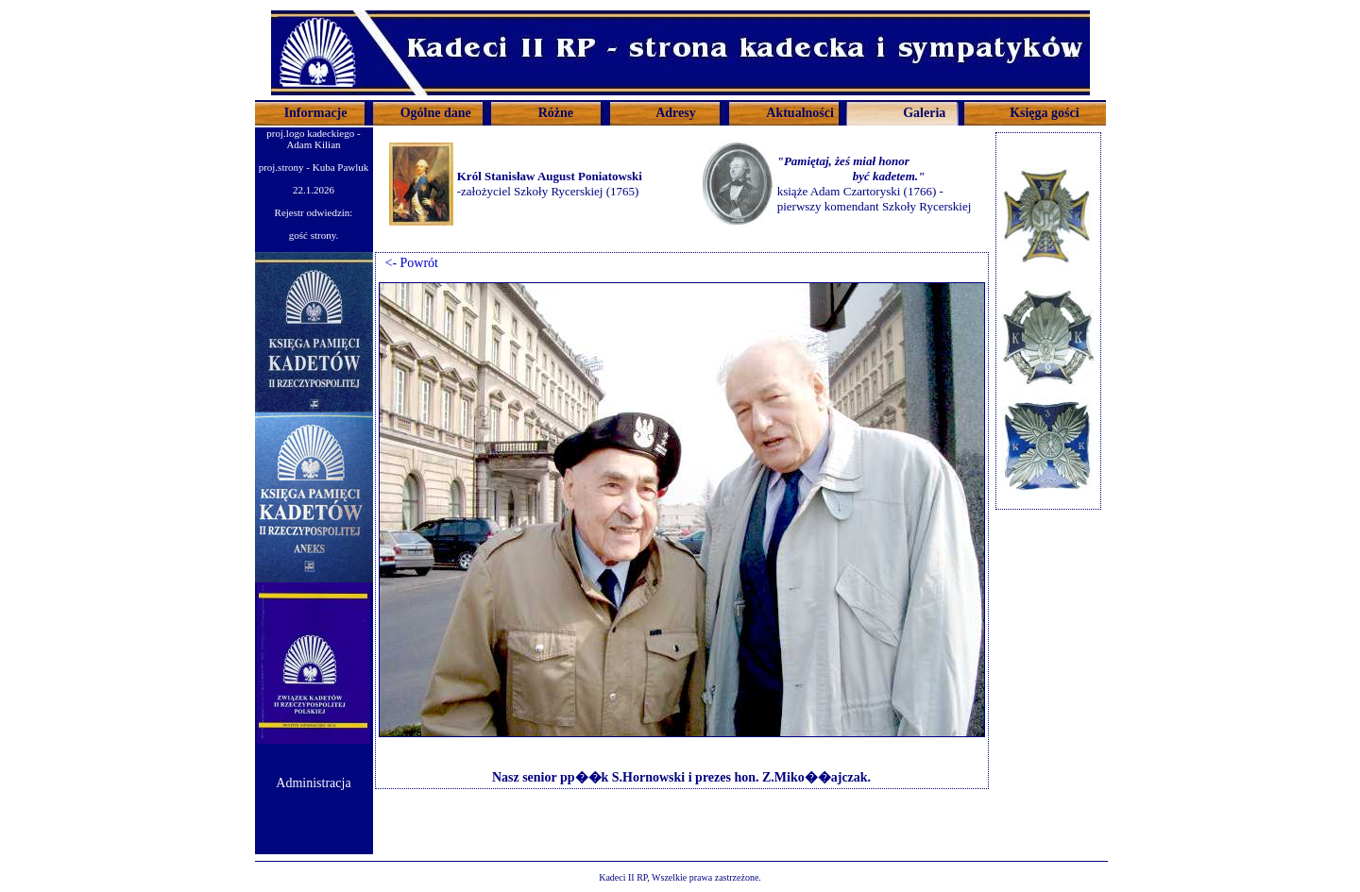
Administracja (313, 783)
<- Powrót (409, 263)
